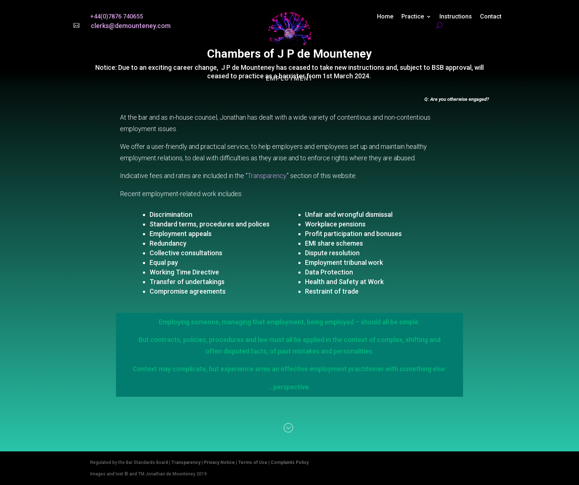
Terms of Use (252, 462)
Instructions (455, 17)
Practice (412, 17)
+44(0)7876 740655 (116, 16)
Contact (490, 17)
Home (385, 17)
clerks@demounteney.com (131, 26)
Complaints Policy (290, 462)
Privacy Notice (219, 462)
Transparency (267, 176)
